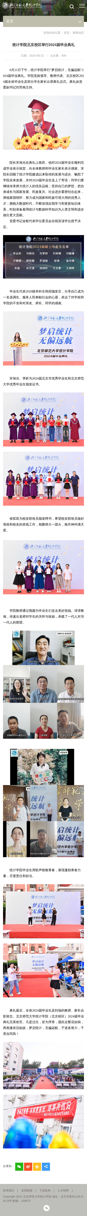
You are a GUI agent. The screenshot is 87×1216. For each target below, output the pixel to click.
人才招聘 (63, 1190)
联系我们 (8, 1190)
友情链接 (27, 1190)
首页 (67, 32)
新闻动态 (78, 32)
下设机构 (45, 1190)
